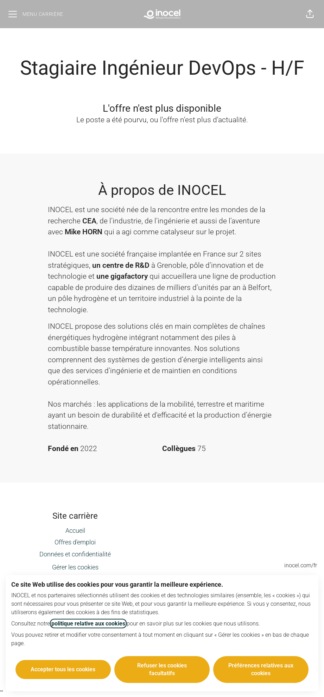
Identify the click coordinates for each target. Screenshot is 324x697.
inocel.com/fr (300, 565)
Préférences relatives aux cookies (260, 669)
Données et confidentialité (75, 554)
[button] (310, 14)
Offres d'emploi (75, 542)
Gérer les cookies (75, 567)
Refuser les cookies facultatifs (162, 669)
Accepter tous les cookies (63, 669)
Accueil (75, 530)
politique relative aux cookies (88, 623)
